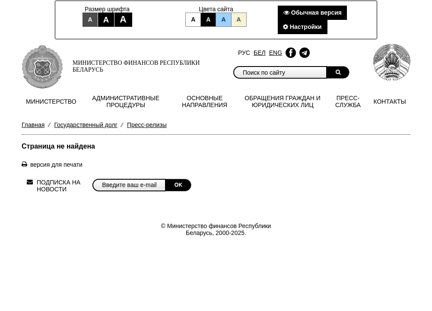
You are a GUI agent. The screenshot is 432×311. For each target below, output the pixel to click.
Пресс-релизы (147, 124)
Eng (275, 52)
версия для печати (56, 164)
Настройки (302, 26)
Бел (260, 52)
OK (178, 185)
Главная (33, 124)
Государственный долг (85, 124)
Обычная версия (312, 12)
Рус (244, 52)
